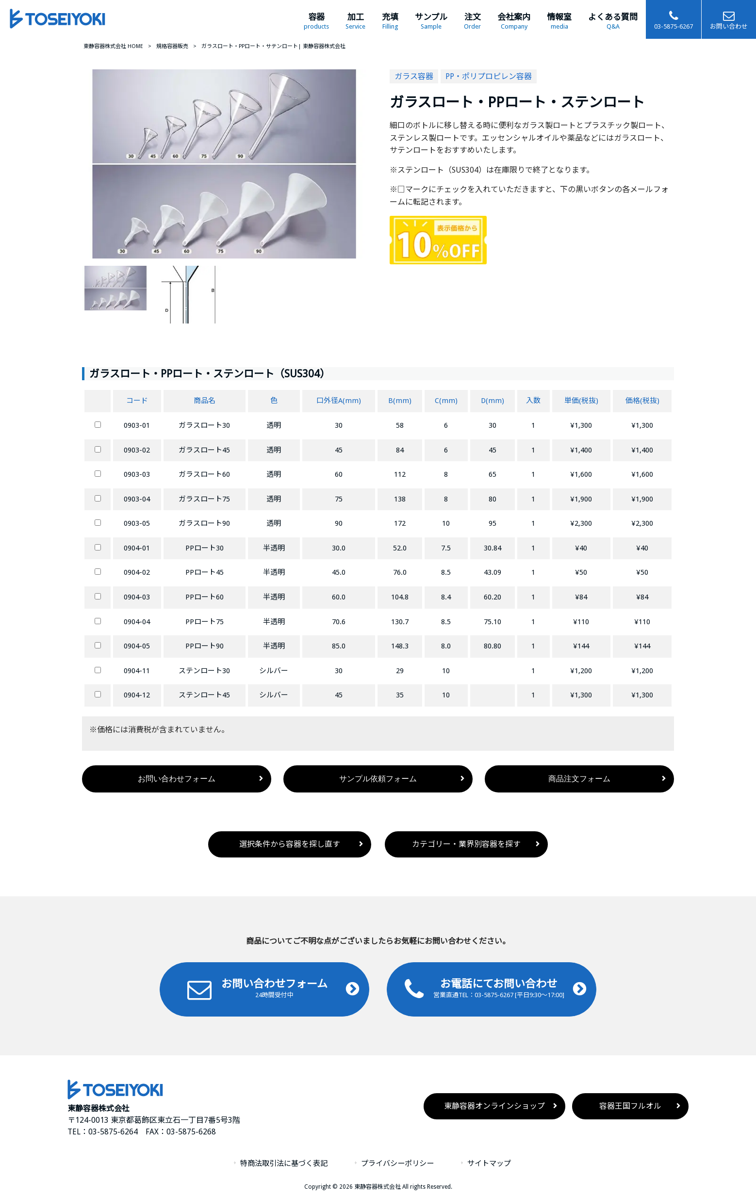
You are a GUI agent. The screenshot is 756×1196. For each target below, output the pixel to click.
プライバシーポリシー (397, 1163)
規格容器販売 (172, 46)
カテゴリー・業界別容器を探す (466, 844)
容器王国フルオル (630, 1106)
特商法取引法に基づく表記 (284, 1163)
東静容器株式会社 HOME (113, 46)
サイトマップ (489, 1163)
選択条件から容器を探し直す (289, 844)
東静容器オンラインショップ (494, 1106)
